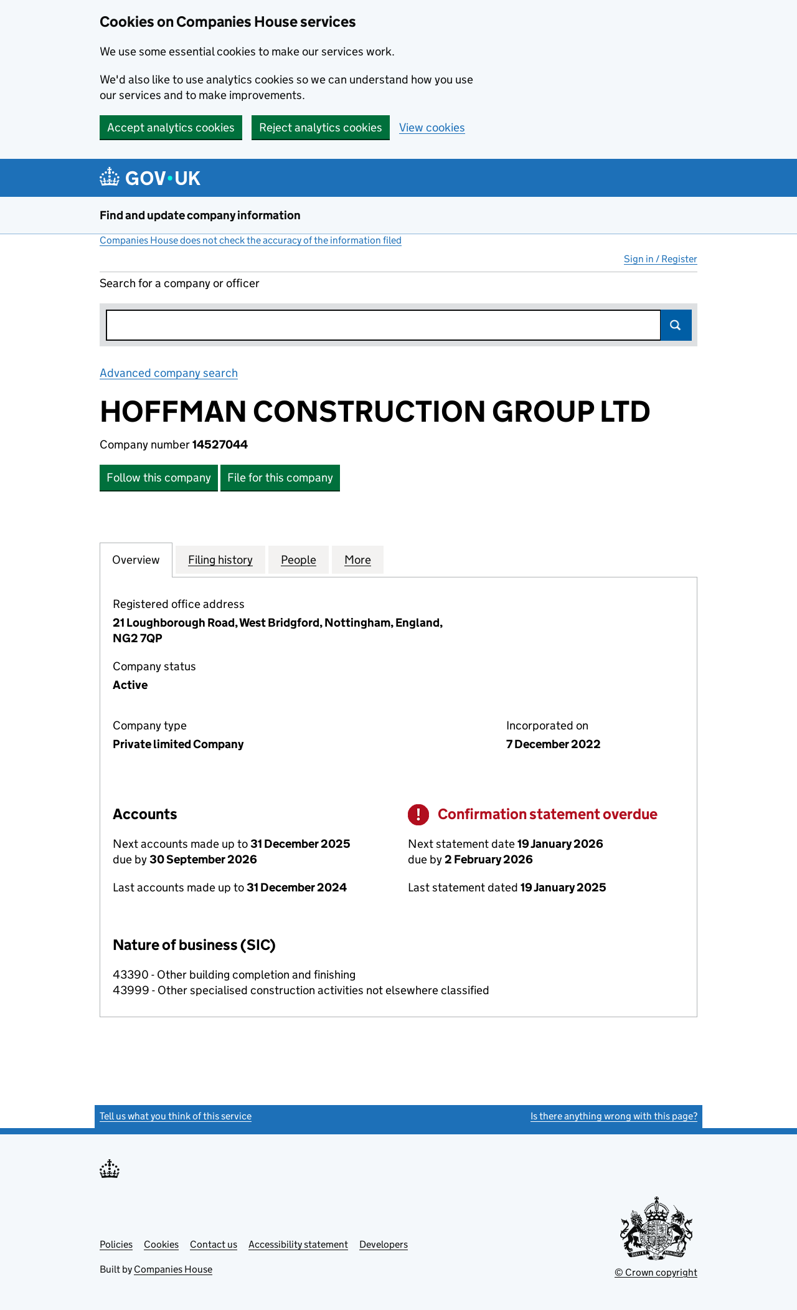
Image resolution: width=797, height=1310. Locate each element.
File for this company (280, 477)
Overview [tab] (136, 559)
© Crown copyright (656, 1272)
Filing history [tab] (220, 559)
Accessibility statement (298, 1244)
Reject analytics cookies (320, 127)
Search (676, 325)
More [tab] (357, 559)
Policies (116, 1244)
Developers (383, 1244)
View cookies (432, 127)
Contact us (213, 1244)
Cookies (161, 1244)
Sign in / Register (660, 259)
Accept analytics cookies (171, 127)
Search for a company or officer (180, 283)
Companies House (173, 1269)
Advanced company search (169, 373)
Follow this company (158, 477)
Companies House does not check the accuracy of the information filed (251, 240)
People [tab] (298, 559)
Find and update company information (200, 215)
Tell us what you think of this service (176, 1116)
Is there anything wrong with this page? (614, 1116)
